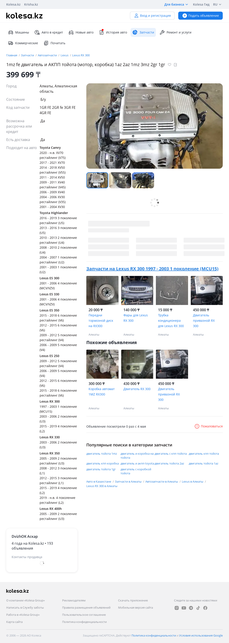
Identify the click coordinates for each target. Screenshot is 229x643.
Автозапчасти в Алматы (162, 481)
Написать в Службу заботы (25, 607)
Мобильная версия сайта (135, 607)
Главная (12, 55)
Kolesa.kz (13, 4)
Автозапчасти (47, 55)
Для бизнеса (176, 4)
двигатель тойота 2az (169, 463)
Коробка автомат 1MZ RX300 (102, 391)
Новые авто (80, 32)
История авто (113, 32)
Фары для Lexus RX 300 (135, 318)
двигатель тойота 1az (203, 463)
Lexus (65, 55)
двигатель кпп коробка (102, 463)
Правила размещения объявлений (86, 607)
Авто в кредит (48, 32)
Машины (18, 32)
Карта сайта (14, 622)
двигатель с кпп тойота (171, 454)
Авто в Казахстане (99, 481)
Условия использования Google (201, 635)
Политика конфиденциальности (84, 622)
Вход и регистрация (152, 15)
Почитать (54, 43)
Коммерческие (23, 43)
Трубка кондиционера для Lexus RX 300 (171, 320)
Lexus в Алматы (193, 481)
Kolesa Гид (201, 4)
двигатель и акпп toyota (137, 463)
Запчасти (28, 55)
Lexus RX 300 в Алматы (101, 486)
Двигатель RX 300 (137, 389)
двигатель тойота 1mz (101, 454)
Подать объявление (200, 15)
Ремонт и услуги (175, 32)
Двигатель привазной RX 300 (204, 320)
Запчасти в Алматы (128, 481)
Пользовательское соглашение (84, 615)
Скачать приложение (133, 600)
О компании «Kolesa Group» (25, 600)
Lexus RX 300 (81, 55)
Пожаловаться (208, 426)
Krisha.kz (31, 4)
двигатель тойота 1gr (101, 469)
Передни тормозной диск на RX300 (101, 320)
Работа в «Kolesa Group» (23, 615)
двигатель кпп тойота (204, 454)
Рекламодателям (74, 600)
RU (218, 4)
